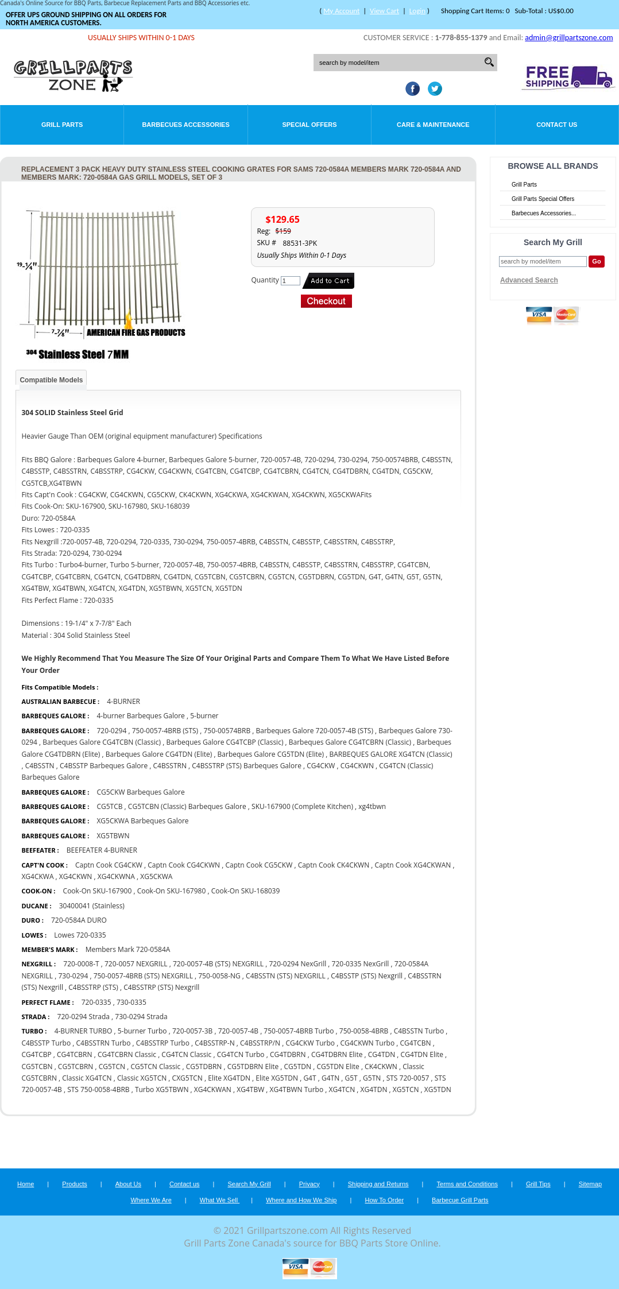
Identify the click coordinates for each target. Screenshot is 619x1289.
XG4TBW (250, 1089)
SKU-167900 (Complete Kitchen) (302, 806)
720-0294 (111, 731)
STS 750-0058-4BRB (98, 1089)
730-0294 (73, 976)
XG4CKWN (75, 876)
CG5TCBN (36, 1066)
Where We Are (150, 1200)
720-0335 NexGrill (360, 964)
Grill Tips (538, 1183)
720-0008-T (81, 964)
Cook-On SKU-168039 (245, 891)
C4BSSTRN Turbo (103, 1043)
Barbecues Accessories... (544, 213)
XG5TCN (406, 1089)
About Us (128, 1183)
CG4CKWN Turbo (367, 1043)
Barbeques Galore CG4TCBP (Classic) (224, 742)
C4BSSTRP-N (214, 1043)
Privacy (309, 1183)
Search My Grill (249, 1183)
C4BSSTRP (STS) (93, 987)
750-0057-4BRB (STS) (165, 731)
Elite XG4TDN (229, 1078)
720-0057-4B (238, 1031)
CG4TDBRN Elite (337, 1054)
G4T (309, 1078)
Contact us (184, 1183)
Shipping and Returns (378, 1183)
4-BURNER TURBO (84, 1031)
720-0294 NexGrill (297, 964)
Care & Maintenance (433, 124)
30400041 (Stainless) (92, 906)
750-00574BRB (227, 731)
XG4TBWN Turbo (297, 1089)
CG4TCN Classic (186, 1054)
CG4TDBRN (288, 1054)
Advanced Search (529, 280)
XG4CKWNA (116, 876)
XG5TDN (437, 1089)
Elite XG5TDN (278, 1078)
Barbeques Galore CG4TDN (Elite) (159, 754)
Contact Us (556, 124)
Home (25, 1183)
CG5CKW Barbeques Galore (140, 792)
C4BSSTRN (170, 766)
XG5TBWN (112, 836)
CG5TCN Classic (155, 1066)
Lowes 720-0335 (80, 935)
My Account (341, 10)
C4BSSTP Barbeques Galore (104, 766)
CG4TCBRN (74, 1054)
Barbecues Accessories (185, 124)
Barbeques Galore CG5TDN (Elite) (271, 754)
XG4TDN (374, 1089)
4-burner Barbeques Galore (141, 716)
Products (74, 1183)
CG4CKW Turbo (310, 1043)
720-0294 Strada (83, 1016)
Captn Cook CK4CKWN (334, 865)
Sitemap (590, 1183)
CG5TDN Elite (337, 1066)
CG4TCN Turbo (241, 1054)
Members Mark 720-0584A (128, 949)
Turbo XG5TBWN (162, 1089)
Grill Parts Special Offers (543, 199)
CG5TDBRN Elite (253, 1066)
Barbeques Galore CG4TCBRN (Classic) (350, 742)
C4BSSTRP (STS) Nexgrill (161, 987)
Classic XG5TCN (142, 1078)
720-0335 (96, 1002)
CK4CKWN (381, 1066)
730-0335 (131, 1002)
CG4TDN (382, 1054)
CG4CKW (321, 766)
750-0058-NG (219, 976)
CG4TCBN (415, 1043)
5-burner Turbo (142, 1031)
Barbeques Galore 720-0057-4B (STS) (314, 731)
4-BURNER (123, 701)
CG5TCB (109, 806)
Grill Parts (62, 124)
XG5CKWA (156, 876)
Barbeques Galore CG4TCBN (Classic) (101, 742)
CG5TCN (112, 1066)
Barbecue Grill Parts (460, 1200)
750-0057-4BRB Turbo (299, 1031)
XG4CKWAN (212, 1089)
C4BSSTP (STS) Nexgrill (367, 976)
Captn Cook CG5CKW (258, 865)
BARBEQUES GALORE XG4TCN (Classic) (390, 754)
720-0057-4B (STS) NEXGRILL (218, 964)
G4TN (330, 1078)
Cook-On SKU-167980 (171, 891)
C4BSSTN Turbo (419, 1031)
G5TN (372, 1078)
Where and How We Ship (301, 1200)
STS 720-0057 (408, 1078)
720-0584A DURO (79, 920)
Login (417, 10)
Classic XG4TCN (86, 1078)
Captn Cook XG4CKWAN (413, 865)
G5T (351, 1078)
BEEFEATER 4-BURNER (102, 850)
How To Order (384, 1200)
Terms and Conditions (467, 1183)
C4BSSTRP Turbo (162, 1043)
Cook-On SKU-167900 (98, 891)
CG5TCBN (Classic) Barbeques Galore (188, 806)
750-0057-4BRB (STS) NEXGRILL (143, 976)
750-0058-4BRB (364, 1031)
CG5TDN (298, 1066)
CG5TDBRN (204, 1066)
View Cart (384, 10)
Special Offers (309, 124)
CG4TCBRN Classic (128, 1054)
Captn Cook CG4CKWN (184, 865)
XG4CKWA (37, 876)
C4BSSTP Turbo (46, 1043)
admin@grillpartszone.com (569, 37)
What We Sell (220, 1200)
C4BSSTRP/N (260, 1043)
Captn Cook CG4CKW (108, 865)
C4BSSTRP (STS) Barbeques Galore (246, 766)
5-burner (204, 716)
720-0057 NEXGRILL (136, 964)
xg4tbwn (372, 806)
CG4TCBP (36, 1054)
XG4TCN (341, 1089)
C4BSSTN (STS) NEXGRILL (286, 976)
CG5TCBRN (76, 1066)
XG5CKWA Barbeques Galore (142, 821)
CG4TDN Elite (422, 1054)
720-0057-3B (192, 1031)
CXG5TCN (187, 1078)
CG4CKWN (357, 766)
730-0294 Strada (141, 1016)
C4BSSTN (40, 766)
